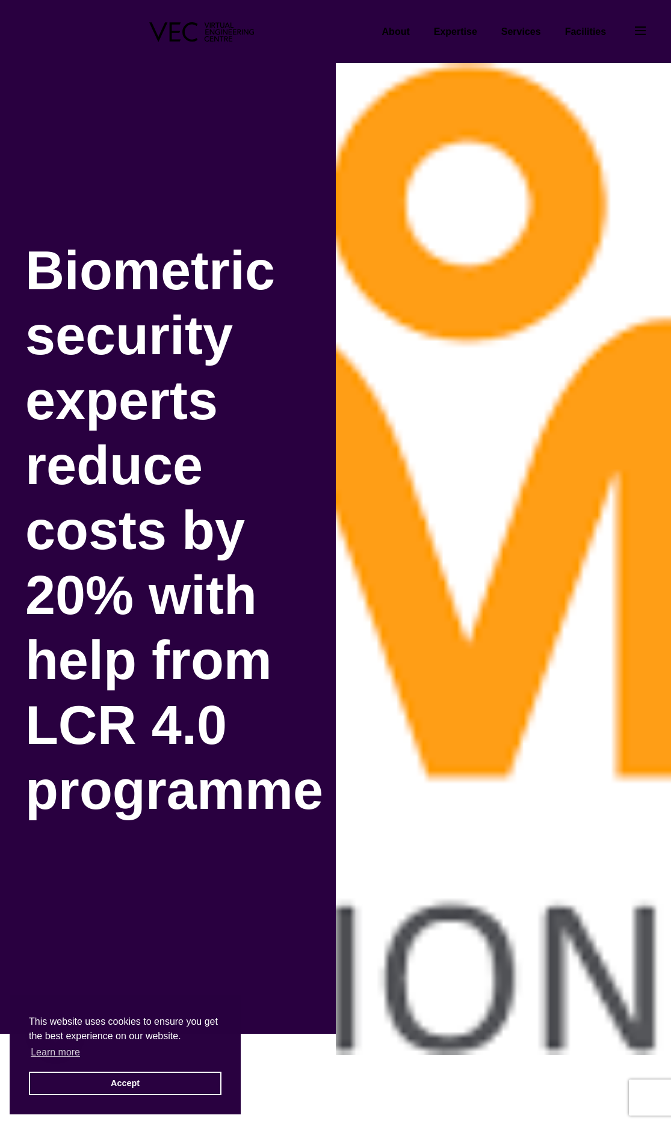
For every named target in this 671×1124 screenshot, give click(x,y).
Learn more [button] (55, 1052)
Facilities (585, 31)
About (396, 31)
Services (521, 31)
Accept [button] (125, 1083)
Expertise (455, 31)
